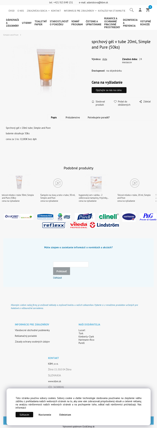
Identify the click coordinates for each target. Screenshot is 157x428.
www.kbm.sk (54, 381)
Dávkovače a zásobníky (12, 22)
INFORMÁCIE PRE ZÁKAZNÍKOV (79, 10)
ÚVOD (12, 10)
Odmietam (65, 414)
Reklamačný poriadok (26, 335)
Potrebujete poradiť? (99, 117)
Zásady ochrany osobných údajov (32, 341)
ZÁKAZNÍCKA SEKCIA (37, 10)
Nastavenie (45, 414)
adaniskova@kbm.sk (97, 2)
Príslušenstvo (73, 117)
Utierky (27, 22)
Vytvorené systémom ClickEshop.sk (79, 426)
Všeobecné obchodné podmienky (32, 330)
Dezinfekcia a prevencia (130, 22)
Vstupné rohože (145, 23)
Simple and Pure (10, 35)
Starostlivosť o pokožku (59, 23)
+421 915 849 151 (63, 2)
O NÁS (20, 10)
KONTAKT (56, 10)
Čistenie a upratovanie (93, 23)
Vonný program (77, 23)
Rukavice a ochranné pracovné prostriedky (112, 23)
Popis (54, 117)
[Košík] (148, 10)
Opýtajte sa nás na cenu (109, 90)
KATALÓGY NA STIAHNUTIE (111, 10)
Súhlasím (24, 414)
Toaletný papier (41, 23)
